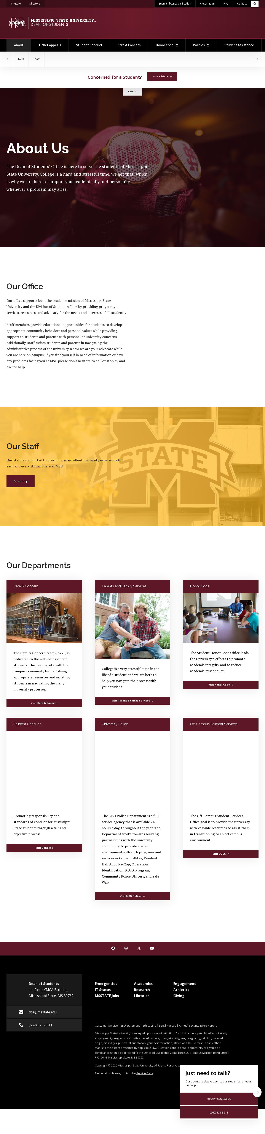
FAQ (225, 4)
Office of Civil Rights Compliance (164, 1053)
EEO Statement (130, 1025)
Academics (143, 983)
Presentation (207, 4)
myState (18, 3)
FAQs (22, 59)
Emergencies (106, 983)
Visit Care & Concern (44, 703)
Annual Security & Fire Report (198, 1025)
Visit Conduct (44, 847)
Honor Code (167, 45)
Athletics (181, 989)
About (22, 43)
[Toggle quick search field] (255, 3)
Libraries (141, 995)
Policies (201, 45)
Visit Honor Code (220, 684)
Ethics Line (149, 1025)
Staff (39, 59)
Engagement (184, 983)
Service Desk (144, 1073)
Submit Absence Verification (175, 4)
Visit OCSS (220, 853)
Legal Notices (167, 1025)
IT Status (103, 989)
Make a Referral (162, 76)
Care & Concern (129, 45)
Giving (179, 995)
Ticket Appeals (49, 45)
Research (142, 989)
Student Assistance (239, 45)
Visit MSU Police (132, 896)
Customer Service (106, 1025)
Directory (37, 3)
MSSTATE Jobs (107, 995)
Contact (242, 4)
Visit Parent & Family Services (132, 700)
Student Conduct (89, 45)
